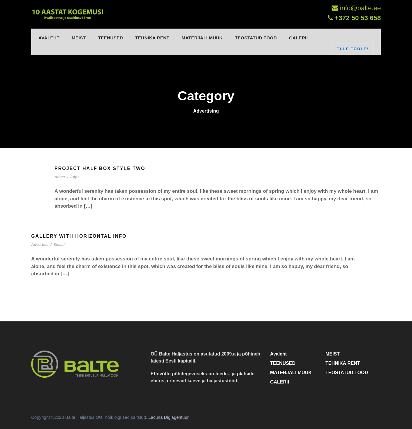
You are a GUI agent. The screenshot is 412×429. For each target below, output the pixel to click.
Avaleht (48, 37)
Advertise (39, 244)
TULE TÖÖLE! (353, 49)
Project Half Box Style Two (99, 168)
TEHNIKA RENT (152, 37)
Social (58, 244)
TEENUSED (110, 37)
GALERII (298, 37)
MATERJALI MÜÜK (202, 37)
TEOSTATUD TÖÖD (256, 37)
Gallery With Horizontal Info (78, 236)
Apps (75, 177)
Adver (59, 177)
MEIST (79, 37)
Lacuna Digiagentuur (168, 417)
